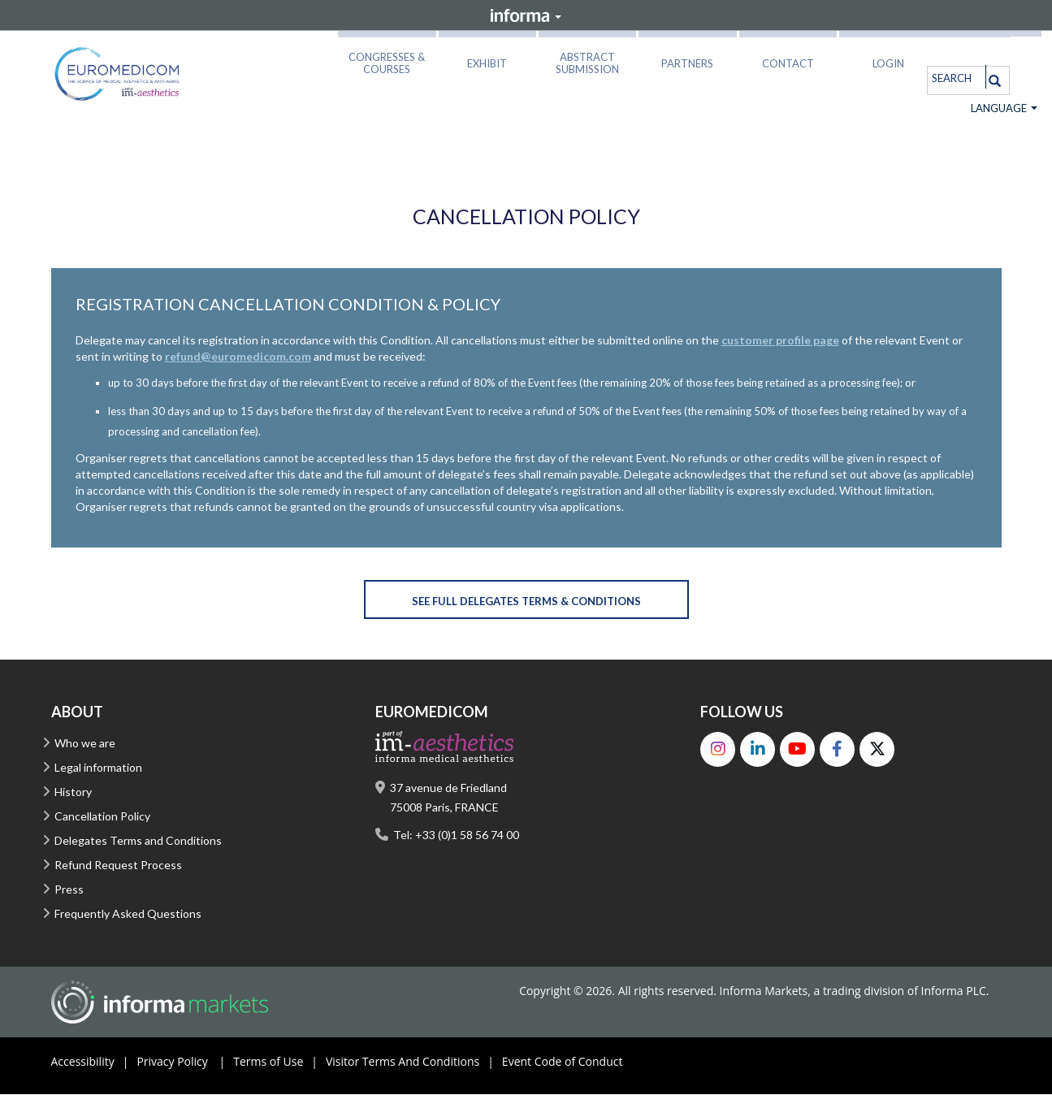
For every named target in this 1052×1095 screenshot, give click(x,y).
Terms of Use (279, 1062)
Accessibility (94, 1062)
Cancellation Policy (102, 817)
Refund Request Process (118, 865)
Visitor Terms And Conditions (414, 1062)
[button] (386, 60)
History (73, 792)
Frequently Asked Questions (127, 914)
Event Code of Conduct (562, 1062)
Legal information (98, 768)
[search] (954, 78)
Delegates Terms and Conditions (138, 841)
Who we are (84, 744)
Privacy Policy (184, 1062)
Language (1004, 108)
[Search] (995, 80)
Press (69, 890)
